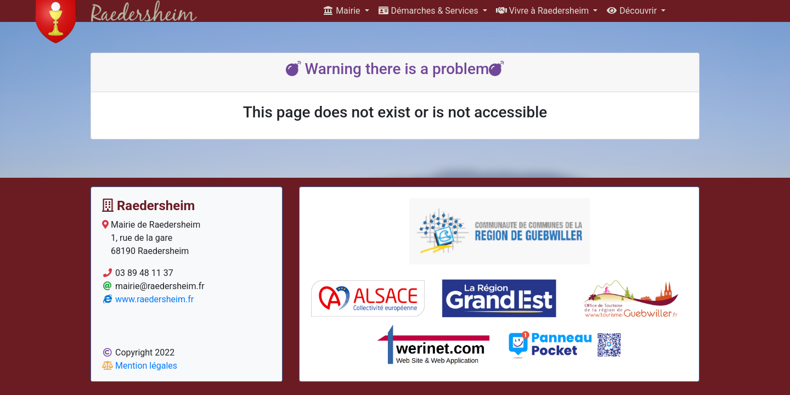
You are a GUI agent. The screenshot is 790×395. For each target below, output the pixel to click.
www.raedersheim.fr (148, 299)
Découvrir (632, 10)
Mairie (342, 10)
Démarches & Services (429, 10)
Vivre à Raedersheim (543, 10)
